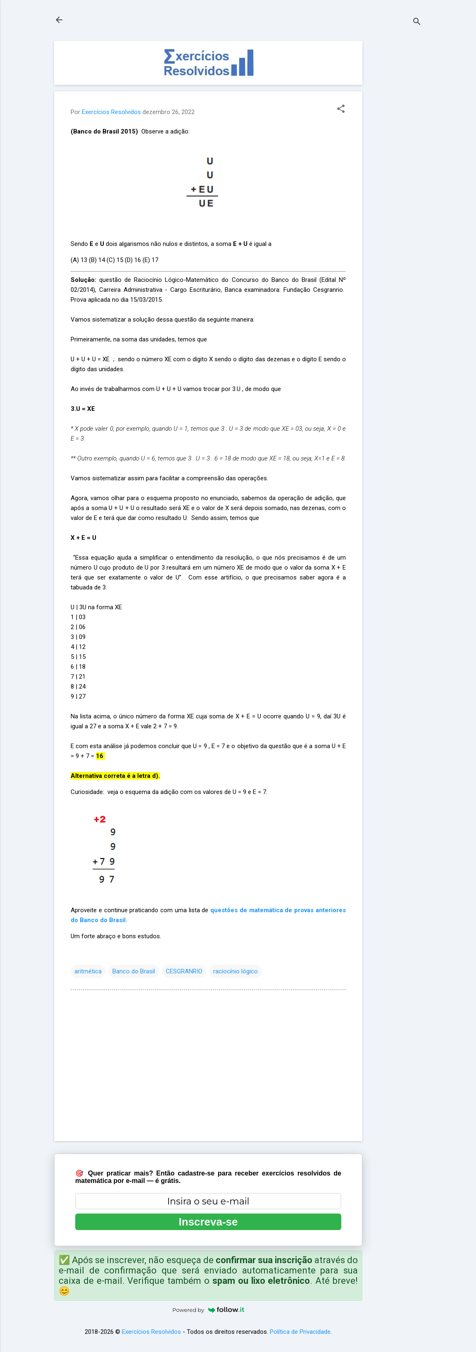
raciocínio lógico (235, 971)
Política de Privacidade (300, 1331)
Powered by (208, 1310)
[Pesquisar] (417, 22)
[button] (341, 109)
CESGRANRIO (184, 971)
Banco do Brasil (133, 971)
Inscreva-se (208, 1222)
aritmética (88, 971)
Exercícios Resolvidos (151, 1331)
